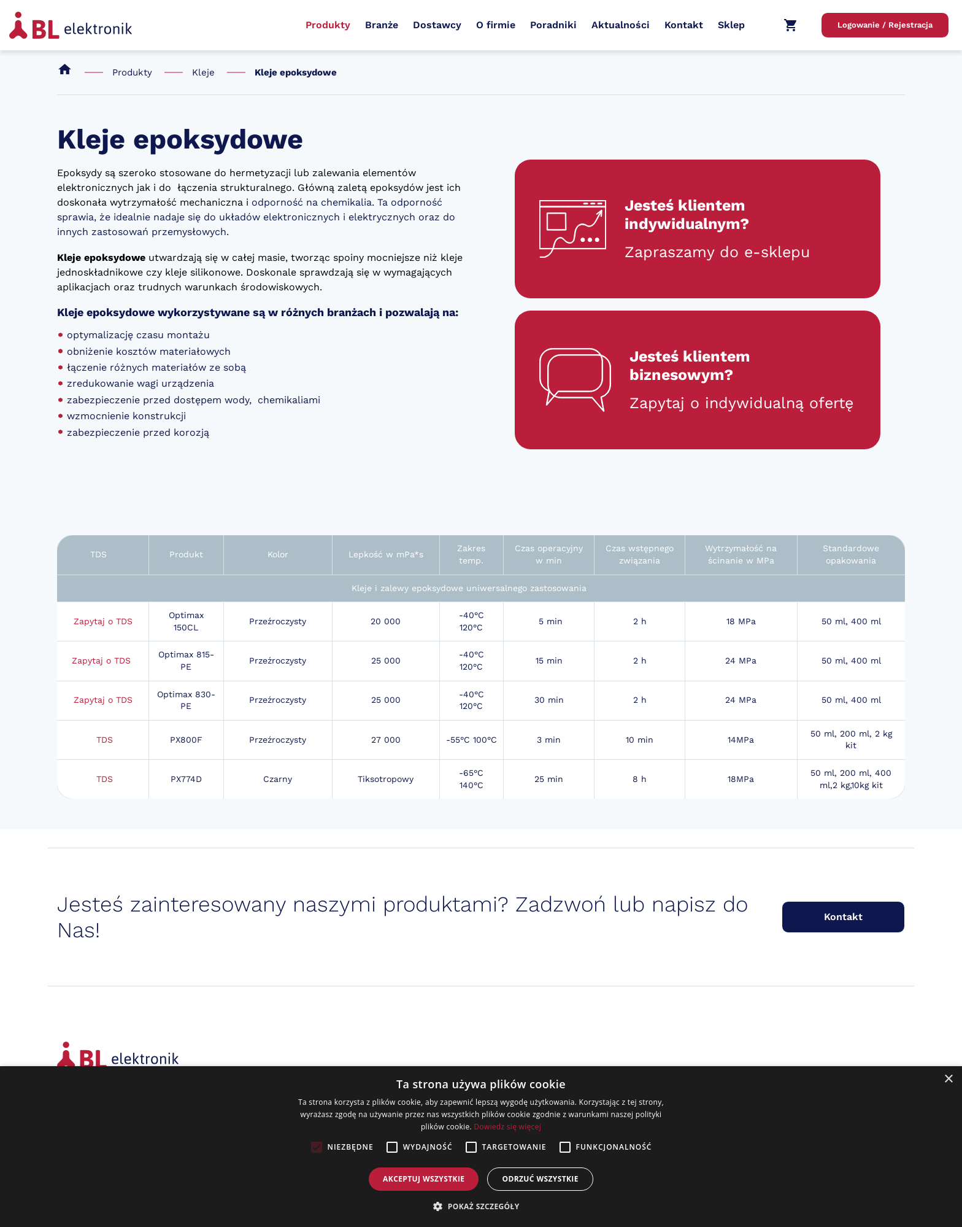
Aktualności (620, 25)
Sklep (731, 25)
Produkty (328, 25)
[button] (480, 1206)
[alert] (481, 1146)
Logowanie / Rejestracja (885, 24)
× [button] (948, 1079)
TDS (104, 740)
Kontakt (683, 25)
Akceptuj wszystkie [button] (423, 1179)
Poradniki (553, 25)
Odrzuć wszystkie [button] (540, 1179)
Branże (381, 25)
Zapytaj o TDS (103, 621)
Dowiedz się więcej (507, 1126)
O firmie (495, 25)
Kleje (203, 72)
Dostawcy (437, 25)
